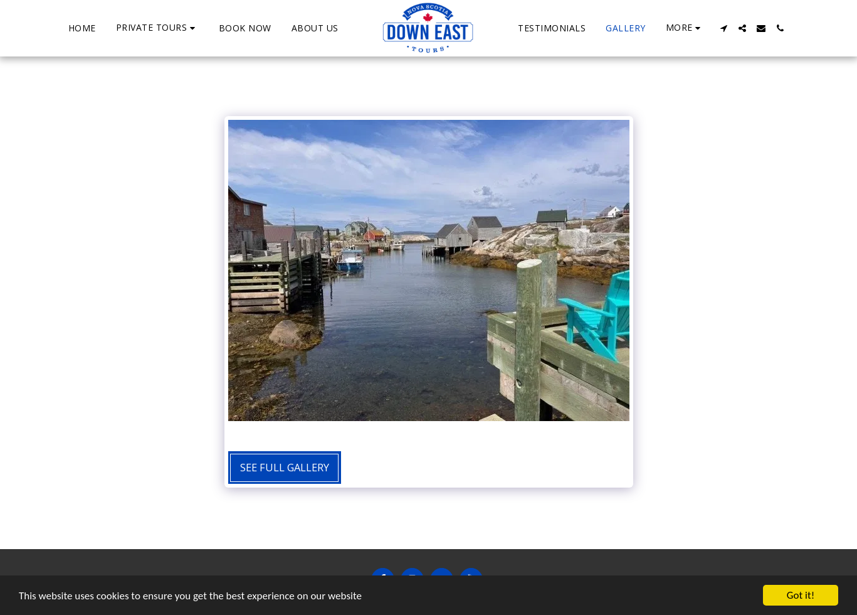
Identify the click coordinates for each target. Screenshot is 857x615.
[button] (157, 28)
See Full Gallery (284, 467)
